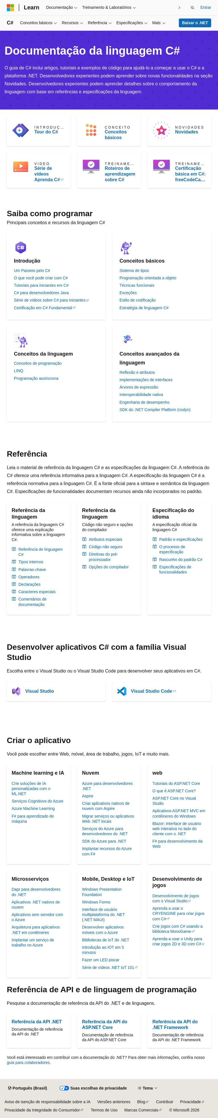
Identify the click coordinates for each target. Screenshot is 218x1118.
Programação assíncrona (36, 378)
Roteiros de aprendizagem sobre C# (120, 174)
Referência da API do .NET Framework (175, 1024)
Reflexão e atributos (137, 372)
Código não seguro (105, 546)
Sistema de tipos (134, 270)
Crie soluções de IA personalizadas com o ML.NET (31, 788)
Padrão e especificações (181, 539)
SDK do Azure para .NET (104, 841)
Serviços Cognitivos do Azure (37, 801)
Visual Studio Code (151, 691)
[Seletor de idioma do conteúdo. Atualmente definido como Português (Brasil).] (27, 1088)
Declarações (29, 584)
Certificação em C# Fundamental (43, 308)
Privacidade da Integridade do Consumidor (42, 1110)
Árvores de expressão (139, 387)
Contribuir (164, 1102)
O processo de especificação (172, 549)
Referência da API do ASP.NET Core (104, 1024)
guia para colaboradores (28, 1062)
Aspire (87, 796)
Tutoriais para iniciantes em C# (41, 285)
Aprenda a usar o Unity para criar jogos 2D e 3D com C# (177, 941)
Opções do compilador (109, 567)
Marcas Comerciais (141, 1110)
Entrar (205, 7)
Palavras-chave (32, 569)
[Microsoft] (10, 7)
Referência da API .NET (37, 1021)
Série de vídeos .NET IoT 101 (108, 967)
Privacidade (190, 1102)
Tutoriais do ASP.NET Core (176, 783)
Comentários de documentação (32, 602)
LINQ (18, 370)
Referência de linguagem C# (40, 552)
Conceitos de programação (38, 363)
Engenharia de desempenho (144, 402)
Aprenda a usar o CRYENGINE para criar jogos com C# (178, 913)
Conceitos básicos (116, 134)
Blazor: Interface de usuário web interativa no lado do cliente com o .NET (176, 828)
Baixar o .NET (195, 22)
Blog (141, 1102)
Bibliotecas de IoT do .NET (105, 940)
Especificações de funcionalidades (175, 569)
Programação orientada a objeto (148, 278)
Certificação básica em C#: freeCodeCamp (190, 174)
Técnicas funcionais (137, 285)
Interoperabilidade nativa (141, 394)
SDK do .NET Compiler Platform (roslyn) (155, 409)
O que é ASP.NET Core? (174, 791)
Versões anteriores (114, 1102)
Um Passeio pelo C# (32, 270)
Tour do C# (46, 131)
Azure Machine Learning (33, 808)
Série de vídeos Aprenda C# (47, 174)
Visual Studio (39, 691)
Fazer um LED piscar (100, 960)
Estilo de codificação (138, 300)
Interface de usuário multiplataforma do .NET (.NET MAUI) (103, 914)
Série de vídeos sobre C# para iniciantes (49, 300)
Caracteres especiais (37, 591)
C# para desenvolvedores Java (41, 292)
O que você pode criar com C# (41, 278)
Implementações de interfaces (146, 380)
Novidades (186, 131)
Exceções (128, 292)
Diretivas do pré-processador (103, 557)
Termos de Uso (104, 1110)
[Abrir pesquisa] (192, 8)
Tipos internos (30, 562)
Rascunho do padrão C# (180, 559)
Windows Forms (96, 902)
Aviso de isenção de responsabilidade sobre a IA (48, 1102)
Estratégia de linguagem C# (144, 308)
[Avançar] (180, 7)
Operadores (28, 577)
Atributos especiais (105, 539)
